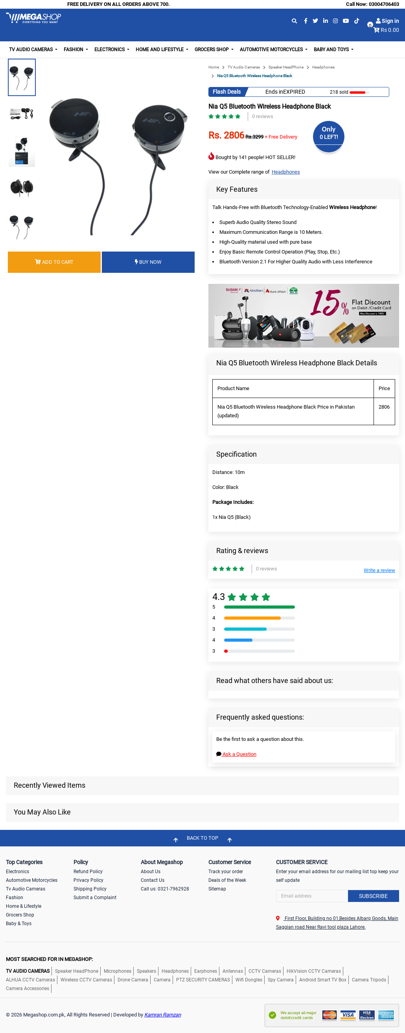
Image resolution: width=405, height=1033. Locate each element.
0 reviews (262, 116)
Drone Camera (133, 980)
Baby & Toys (18, 923)
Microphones (117, 971)
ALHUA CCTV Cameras (30, 980)
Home (213, 67)
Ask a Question (236, 754)
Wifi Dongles (249, 980)
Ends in (274, 92)
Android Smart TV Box (322, 980)
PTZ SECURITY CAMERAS (203, 980)
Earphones (205, 971)
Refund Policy (88, 871)
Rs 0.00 (390, 30)
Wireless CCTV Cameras (86, 980)
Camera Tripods (369, 980)
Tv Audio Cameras (25, 889)
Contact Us (152, 880)
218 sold (339, 92)
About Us (150, 871)
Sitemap (217, 889)
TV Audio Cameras (244, 67)
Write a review (379, 570)
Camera (162, 980)
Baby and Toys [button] (332, 49)
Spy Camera (281, 980)
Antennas (233, 971)
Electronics (17, 871)
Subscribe (373, 896)
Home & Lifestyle (23, 906)
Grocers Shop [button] (212, 49)
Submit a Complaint (95, 897)
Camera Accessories (27, 988)
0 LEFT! (329, 137)
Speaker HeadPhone (286, 67)
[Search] (337, 896)
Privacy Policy (88, 880)
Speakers (146, 971)
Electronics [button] (110, 49)
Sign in (387, 21)
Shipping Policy (90, 889)
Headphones (323, 67)
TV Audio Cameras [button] (31, 49)
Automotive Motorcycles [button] (272, 49)
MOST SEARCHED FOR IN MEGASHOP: (49, 959)
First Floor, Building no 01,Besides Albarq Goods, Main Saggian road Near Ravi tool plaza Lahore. (337, 923)
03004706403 (384, 4)
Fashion (14, 897)
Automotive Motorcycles (31, 880)
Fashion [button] (74, 49)
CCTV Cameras (265, 971)
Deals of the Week (227, 880)
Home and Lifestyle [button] (160, 49)
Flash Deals (227, 92)
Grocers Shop (20, 915)
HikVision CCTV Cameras (314, 971)
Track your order (225, 871)
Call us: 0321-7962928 (165, 889)
